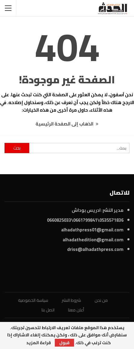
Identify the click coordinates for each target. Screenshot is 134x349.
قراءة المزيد (38, 343)
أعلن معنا (76, 310)
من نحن (101, 300)
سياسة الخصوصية (33, 300)
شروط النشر (71, 300)
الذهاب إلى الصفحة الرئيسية (67, 123)
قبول (64, 343)
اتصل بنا (48, 310)
